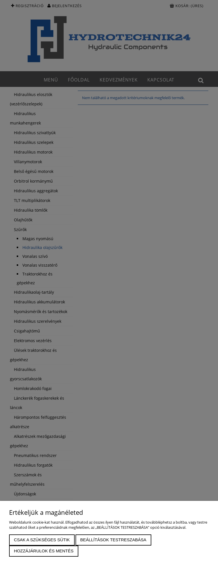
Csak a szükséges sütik (42, 539)
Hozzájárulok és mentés (44, 550)
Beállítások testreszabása (113, 539)
